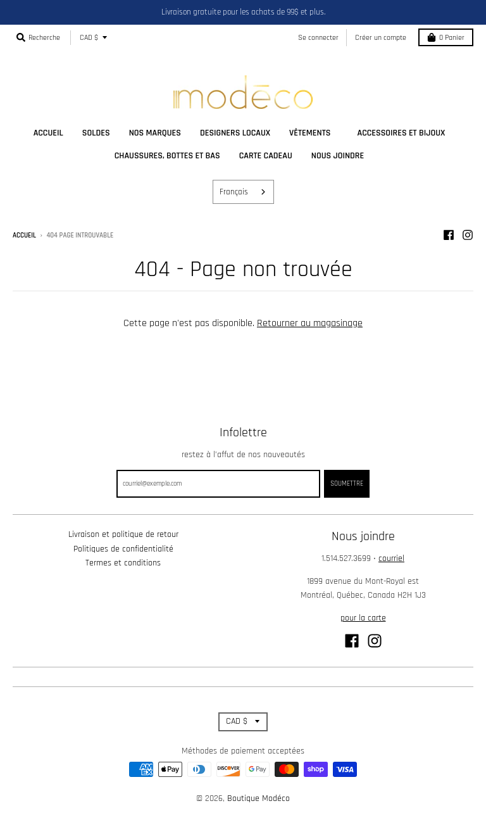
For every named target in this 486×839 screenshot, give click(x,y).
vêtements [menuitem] (309, 133)
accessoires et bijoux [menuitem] (401, 133)
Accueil (24, 235)
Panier (445, 37)
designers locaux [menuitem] (235, 133)
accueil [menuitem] (48, 133)
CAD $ (89, 37)
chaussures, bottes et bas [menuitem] (167, 155)
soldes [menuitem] (96, 133)
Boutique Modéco (258, 798)
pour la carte (363, 618)
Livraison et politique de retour (123, 534)
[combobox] (243, 192)
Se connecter (318, 37)
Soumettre (346, 483)
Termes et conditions (123, 563)
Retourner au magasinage (310, 323)
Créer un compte (380, 37)
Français (234, 192)
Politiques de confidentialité (123, 549)
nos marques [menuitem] (155, 133)
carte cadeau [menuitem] (265, 155)
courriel (391, 558)
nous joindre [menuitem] (337, 155)
